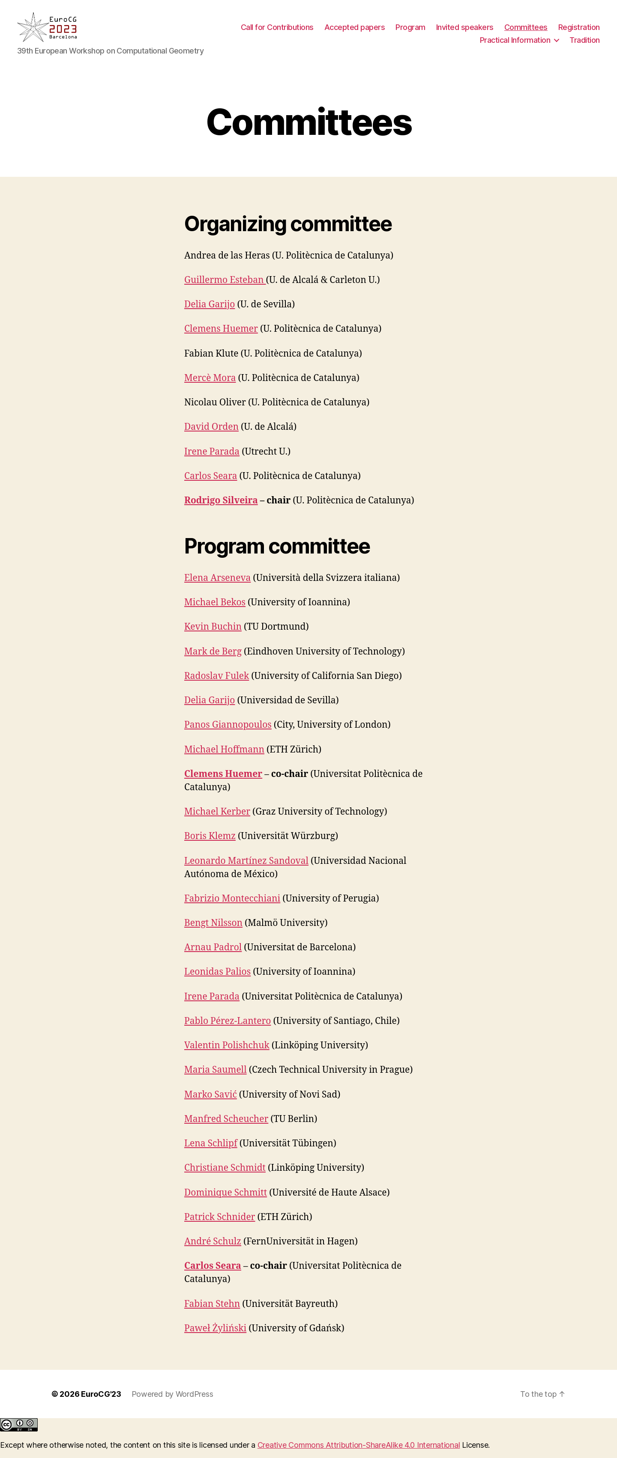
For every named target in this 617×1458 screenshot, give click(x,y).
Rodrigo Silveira (221, 509)
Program (410, 31)
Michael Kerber (217, 820)
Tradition (584, 43)
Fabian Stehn (212, 1312)
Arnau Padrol (213, 956)
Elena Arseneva (217, 586)
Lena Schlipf (210, 1152)
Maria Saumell (215, 1078)
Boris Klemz (210, 845)
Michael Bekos (215, 611)
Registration (579, 31)
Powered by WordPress (172, 1402)
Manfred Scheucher (226, 1128)
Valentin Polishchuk (227, 1054)
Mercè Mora (210, 387)
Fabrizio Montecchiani (232, 907)
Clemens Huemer (221, 337)
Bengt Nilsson (213, 931)
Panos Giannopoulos (228, 733)
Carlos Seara (210, 485)
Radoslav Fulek (216, 684)
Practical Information (515, 43)
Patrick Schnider (219, 1226)
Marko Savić (210, 1103)
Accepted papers (354, 31)
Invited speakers (465, 31)
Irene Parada (212, 460)
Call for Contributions (277, 31)
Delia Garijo (209, 313)
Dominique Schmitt (225, 1201)
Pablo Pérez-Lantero (227, 1029)
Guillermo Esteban (225, 289)
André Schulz (212, 1250)
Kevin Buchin (213, 635)
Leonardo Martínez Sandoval (246, 869)
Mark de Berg (213, 660)
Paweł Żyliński (215, 1337)
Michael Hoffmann (224, 758)
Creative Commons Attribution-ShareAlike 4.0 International (359, 1453)
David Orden (211, 435)
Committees (526, 31)
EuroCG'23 (101, 1402)
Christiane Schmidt (225, 1176)
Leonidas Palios (217, 980)
